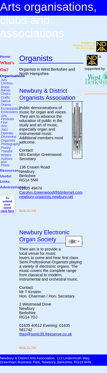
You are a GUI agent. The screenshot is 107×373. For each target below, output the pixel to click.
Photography (10, 144)
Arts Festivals (7, 117)
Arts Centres (7, 81)
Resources (9, 170)
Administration (13, 187)
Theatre (6, 151)
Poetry (6, 148)
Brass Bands (6, 88)
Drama (6, 105)
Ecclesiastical (11, 108)
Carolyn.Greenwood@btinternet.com (50, 192)
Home (5, 57)
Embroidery (9, 112)
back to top (27, 210)
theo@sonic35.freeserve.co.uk (45, 334)
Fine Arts (4, 124)
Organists (8, 140)
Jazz (4, 129)
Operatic (7, 133)
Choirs (6, 94)
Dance (6, 101)
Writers (6, 155)
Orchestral (8, 137)
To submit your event (7, 204)
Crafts (5, 97)
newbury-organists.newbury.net (46, 197)
